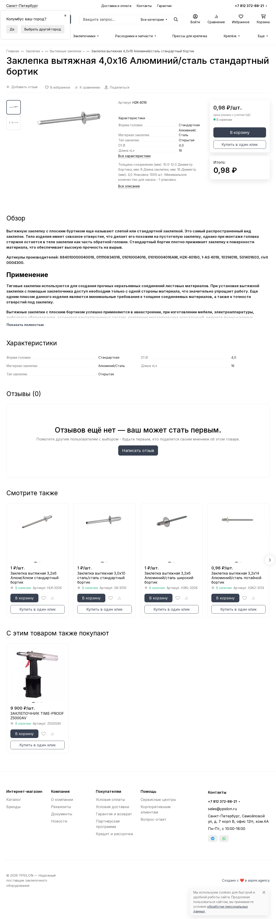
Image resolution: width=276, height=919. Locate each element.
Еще (261, 36)
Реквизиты (61, 806)
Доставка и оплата (116, 6)
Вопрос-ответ (153, 819)
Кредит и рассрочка (114, 834)
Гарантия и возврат (114, 814)
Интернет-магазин (24, 791)
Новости (59, 821)
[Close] (264, 892)
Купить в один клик (240, 144)
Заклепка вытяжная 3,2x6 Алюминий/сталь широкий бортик (168, 577)
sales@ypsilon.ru (222, 809)
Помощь (148, 791)
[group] (70, 153)
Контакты (144, 6)
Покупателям (108, 791)
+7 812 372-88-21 (249, 6)
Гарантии (164, 6)
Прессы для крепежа (189, 36)
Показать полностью (25, 325)
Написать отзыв (138, 450)
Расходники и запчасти (134, 36)
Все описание (129, 186)
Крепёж (230, 36)
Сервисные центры (158, 799)
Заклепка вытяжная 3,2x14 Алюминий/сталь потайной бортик (236, 577)
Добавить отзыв (24, 87)
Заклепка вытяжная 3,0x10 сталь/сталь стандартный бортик (101, 577)
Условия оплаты (110, 799)
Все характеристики (134, 156)
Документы (61, 814)
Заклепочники (84, 36)
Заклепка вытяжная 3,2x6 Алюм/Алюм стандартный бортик (34, 577)
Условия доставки (112, 806)
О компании (62, 799)
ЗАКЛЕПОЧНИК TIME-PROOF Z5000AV (37, 715)
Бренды (13, 806)
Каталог (13, 799)
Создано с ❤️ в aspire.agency (246, 880)
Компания (60, 791)
